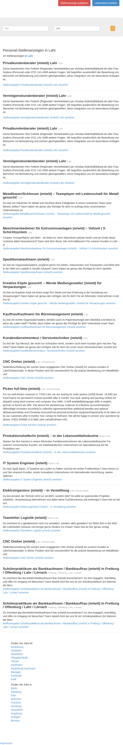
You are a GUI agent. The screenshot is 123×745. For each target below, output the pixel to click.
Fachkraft (16, 675)
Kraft (13, 679)
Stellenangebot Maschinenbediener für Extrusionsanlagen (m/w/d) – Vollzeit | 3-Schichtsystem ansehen (60, 248)
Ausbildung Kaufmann (23, 668)
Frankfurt (16, 702)
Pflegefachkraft (19, 657)
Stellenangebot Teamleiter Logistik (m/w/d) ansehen (32, 530)
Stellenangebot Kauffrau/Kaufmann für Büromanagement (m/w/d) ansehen (44, 327)
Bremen (15, 720)
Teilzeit (15, 661)
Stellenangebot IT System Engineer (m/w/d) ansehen (32, 479)
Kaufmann (16, 664)
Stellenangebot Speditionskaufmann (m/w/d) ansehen (32, 272)
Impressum (6, 743)
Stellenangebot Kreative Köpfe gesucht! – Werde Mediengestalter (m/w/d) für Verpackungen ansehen (59, 303)
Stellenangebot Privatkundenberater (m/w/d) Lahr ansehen (35, 84)
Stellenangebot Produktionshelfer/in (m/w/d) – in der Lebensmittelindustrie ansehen (49, 452)
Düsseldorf (17, 709)
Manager (16, 672)
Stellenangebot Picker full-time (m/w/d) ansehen (29, 424)
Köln (13, 695)
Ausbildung (17, 646)
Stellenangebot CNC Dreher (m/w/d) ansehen (28, 377)
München (16, 699)
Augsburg (16, 713)
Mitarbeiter (17, 654)
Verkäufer (16, 650)
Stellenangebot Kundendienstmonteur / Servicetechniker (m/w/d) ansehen (44, 350)
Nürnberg (16, 706)
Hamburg (16, 691)
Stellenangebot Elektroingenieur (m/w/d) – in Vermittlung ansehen (39, 506)
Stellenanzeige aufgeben (74, 3)
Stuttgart (15, 717)
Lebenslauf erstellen (106, 3)
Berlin (14, 688)
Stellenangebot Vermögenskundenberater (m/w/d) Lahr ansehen (38, 117)
